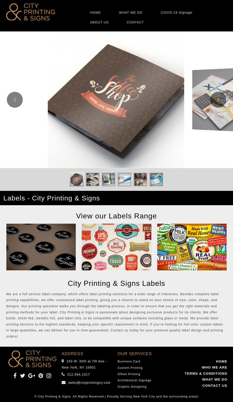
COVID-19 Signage (176, 12)
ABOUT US (99, 22)
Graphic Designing (132, 386)
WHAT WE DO (130, 12)
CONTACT (135, 22)
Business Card (129, 361)
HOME (95, 12)
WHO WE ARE (214, 367)
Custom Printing (130, 367)
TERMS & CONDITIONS (206, 373)
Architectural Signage (135, 380)
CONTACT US (215, 385)
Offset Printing (129, 374)
